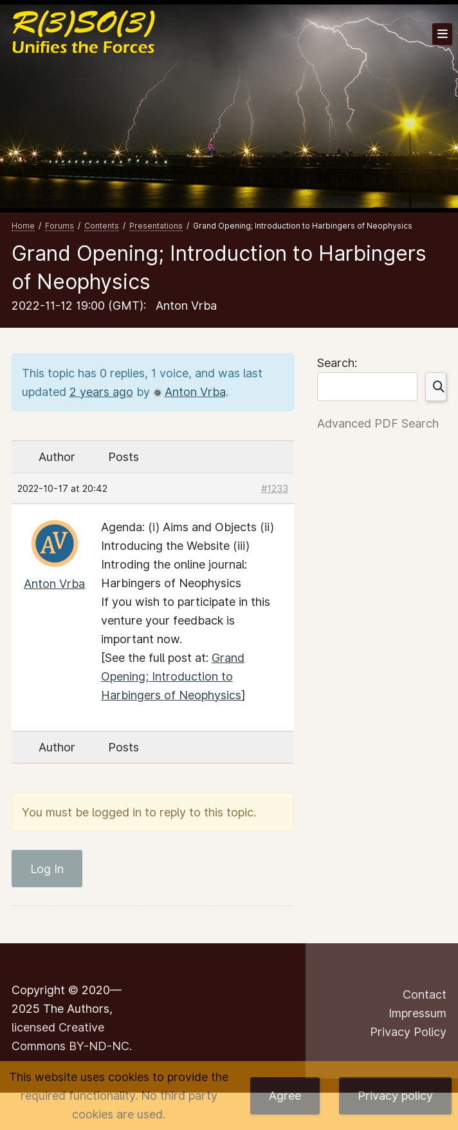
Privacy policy (395, 1095)
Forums (59, 226)
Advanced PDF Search (378, 423)
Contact (424, 994)
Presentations (156, 226)
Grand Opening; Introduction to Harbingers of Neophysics (172, 676)
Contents (101, 226)
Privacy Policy (408, 1032)
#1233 (274, 488)
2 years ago (101, 392)
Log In (47, 869)
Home (23, 226)
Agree (285, 1095)
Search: (337, 363)
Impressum (417, 1013)
